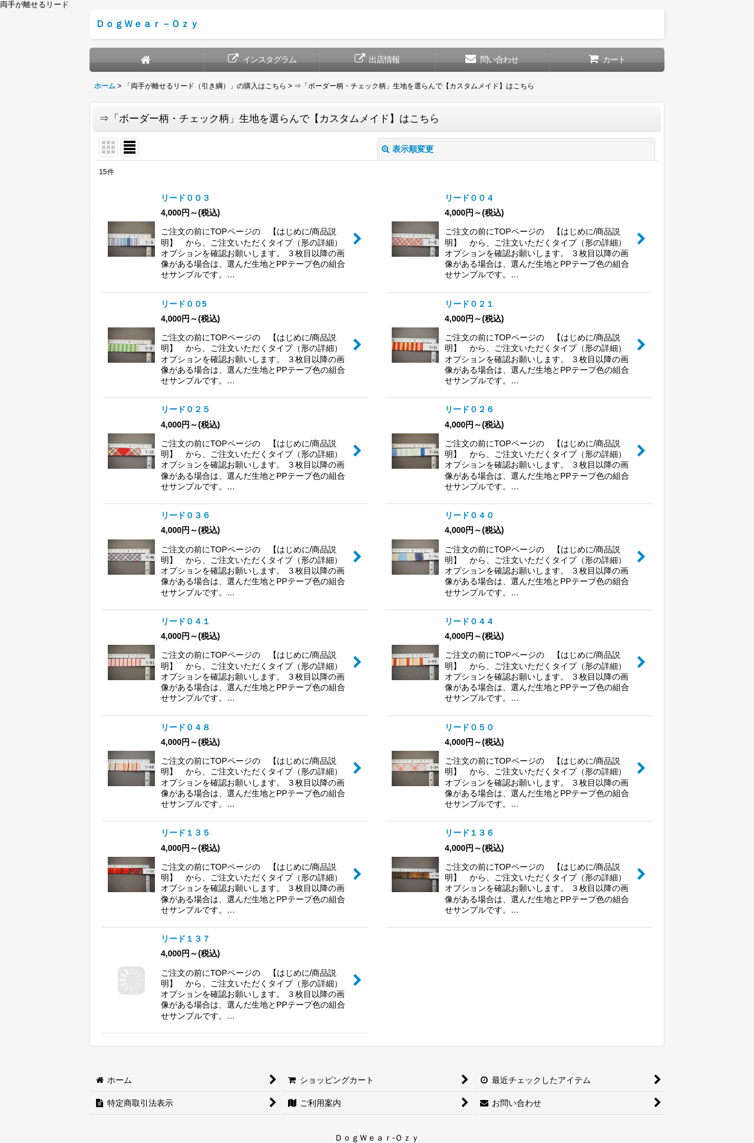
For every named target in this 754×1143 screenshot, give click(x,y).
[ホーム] (147, 60)
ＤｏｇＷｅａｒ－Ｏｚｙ (147, 23)
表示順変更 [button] (408, 149)
